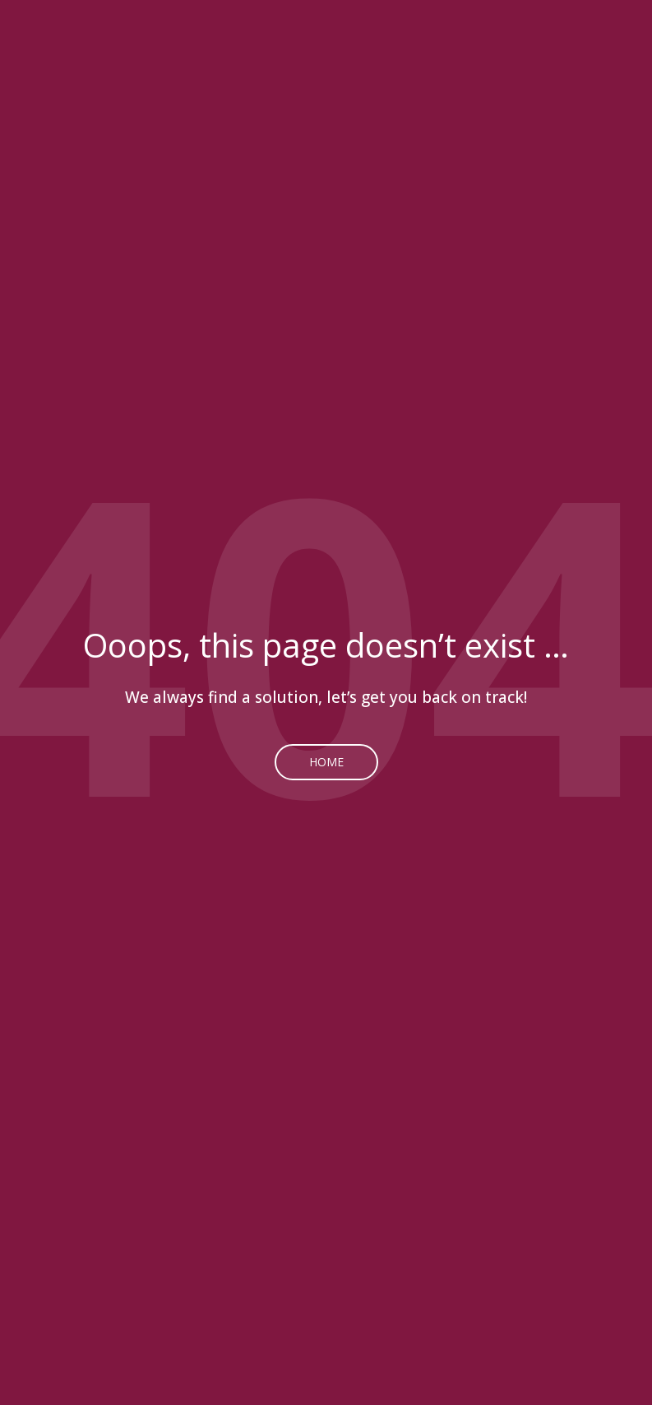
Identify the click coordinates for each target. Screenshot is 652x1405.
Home (326, 762)
